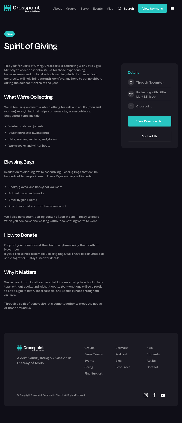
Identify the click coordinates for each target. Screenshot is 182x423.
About (57, 8)
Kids (150, 348)
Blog (119, 360)
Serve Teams (93, 354)
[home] (22, 8)
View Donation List (149, 121)
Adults (151, 360)
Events (98, 8)
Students (153, 354)
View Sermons (152, 8)
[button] (172, 8)
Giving (88, 367)
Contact (152, 367)
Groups (71, 8)
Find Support (93, 373)
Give (110, 8)
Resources (123, 367)
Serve (85, 8)
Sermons (122, 348)
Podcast (121, 354)
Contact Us (150, 136)
